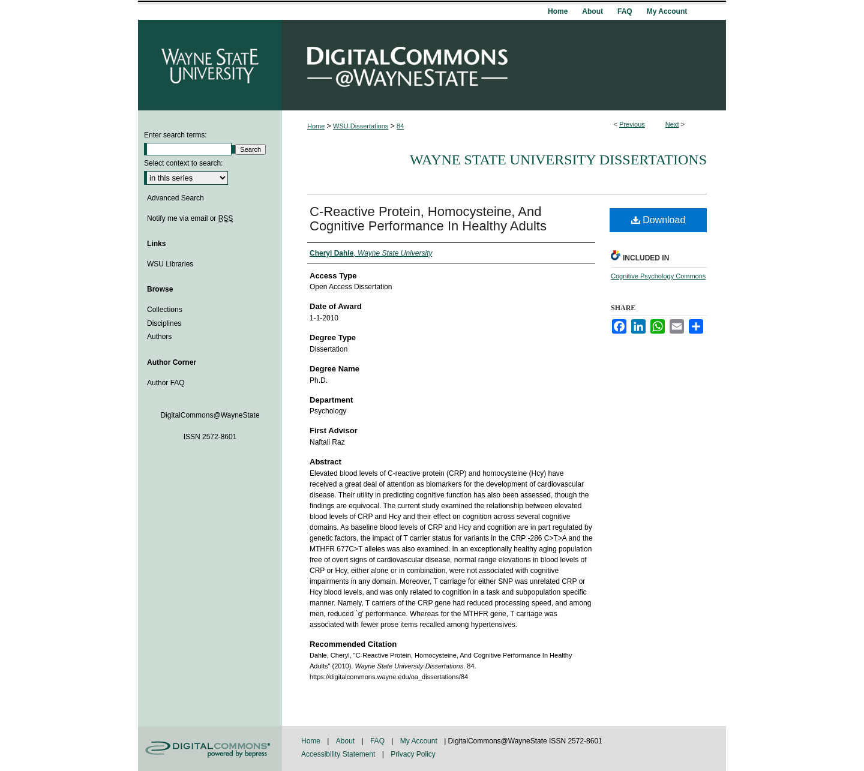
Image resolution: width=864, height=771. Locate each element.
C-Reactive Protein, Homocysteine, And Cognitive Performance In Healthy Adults (428, 218)
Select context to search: (183, 163)
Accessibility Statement (339, 754)
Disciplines (164, 323)
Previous (632, 124)
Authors (159, 336)
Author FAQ (166, 383)
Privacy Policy (413, 754)
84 (400, 126)
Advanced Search (175, 198)
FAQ (378, 741)
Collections (164, 309)
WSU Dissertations (360, 126)
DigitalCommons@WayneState (504, 65)
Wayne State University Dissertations (558, 159)
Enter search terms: (175, 135)
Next (672, 124)
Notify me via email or (190, 218)
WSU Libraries (170, 264)
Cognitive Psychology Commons (658, 276)
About (346, 741)
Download (658, 220)
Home (316, 126)
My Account (419, 741)
